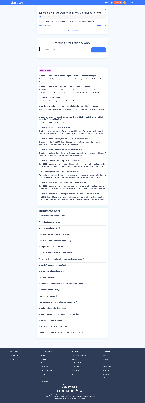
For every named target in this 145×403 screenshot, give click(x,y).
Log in (132, 2)
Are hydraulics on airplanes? (49, 221)
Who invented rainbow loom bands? (52, 270)
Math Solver (75, 370)
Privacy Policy (107, 366)
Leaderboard (14, 355)
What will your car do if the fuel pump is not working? (59, 314)
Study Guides (76, 366)
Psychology (44, 373)
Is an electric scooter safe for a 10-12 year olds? (57, 252)
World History (45, 366)
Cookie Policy (107, 373)
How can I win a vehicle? (48, 295)
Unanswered (14, 362)
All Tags (12, 358)
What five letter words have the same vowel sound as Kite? (61, 283)
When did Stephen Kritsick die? (50, 320)
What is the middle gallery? (49, 289)
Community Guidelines (79, 355)
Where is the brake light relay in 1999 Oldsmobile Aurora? (70, 12)
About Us (106, 355)
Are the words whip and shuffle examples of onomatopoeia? (61, 258)
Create (118, 2)
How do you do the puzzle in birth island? (54, 234)
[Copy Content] (100, 26)
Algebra (43, 355)
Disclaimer (106, 370)
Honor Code (76, 358)
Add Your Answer (72, 30)
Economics (44, 381)
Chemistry (44, 358)
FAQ (73, 373)
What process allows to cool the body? (53, 246)
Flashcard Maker (77, 362)
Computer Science (47, 377)
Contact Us (106, 358)
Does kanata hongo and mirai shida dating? (55, 240)
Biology (43, 362)
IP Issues (105, 377)
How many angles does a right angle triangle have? (58, 301)
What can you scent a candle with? (52, 215)
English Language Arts (48, 370)
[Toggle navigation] (106, 2)
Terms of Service (108, 362)
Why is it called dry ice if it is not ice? (53, 326)
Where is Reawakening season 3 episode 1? (55, 264)
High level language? (46, 277)
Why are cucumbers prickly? (49, 227)
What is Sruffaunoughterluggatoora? (52, 307)
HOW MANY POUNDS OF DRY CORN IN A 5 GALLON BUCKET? (61, 332)
